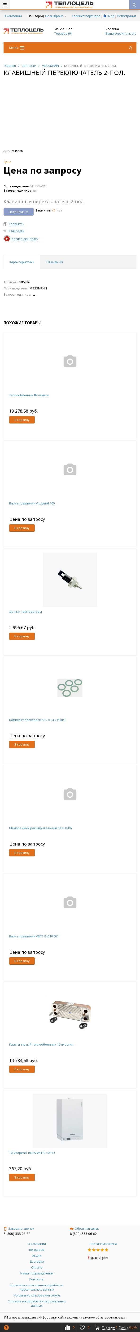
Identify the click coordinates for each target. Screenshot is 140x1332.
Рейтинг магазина (103, 1244)
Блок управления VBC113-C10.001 (33, 936)
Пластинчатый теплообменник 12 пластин (41, 1044)
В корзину (22, 420)
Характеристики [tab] (21, 262)
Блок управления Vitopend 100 (32, 503)
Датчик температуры (25, 611)
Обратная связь (84, 1228)
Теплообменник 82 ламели (29, 395)
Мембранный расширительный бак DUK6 (40, 828)
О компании (13, 16)
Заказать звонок (19, 1228)
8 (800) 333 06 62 (17, 1233)
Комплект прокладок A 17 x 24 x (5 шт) (37, 720)
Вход (110, 16)
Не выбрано (55, 16)
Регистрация (126, 16)
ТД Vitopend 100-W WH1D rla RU (32, 1153)
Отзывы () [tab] (54, 262)
